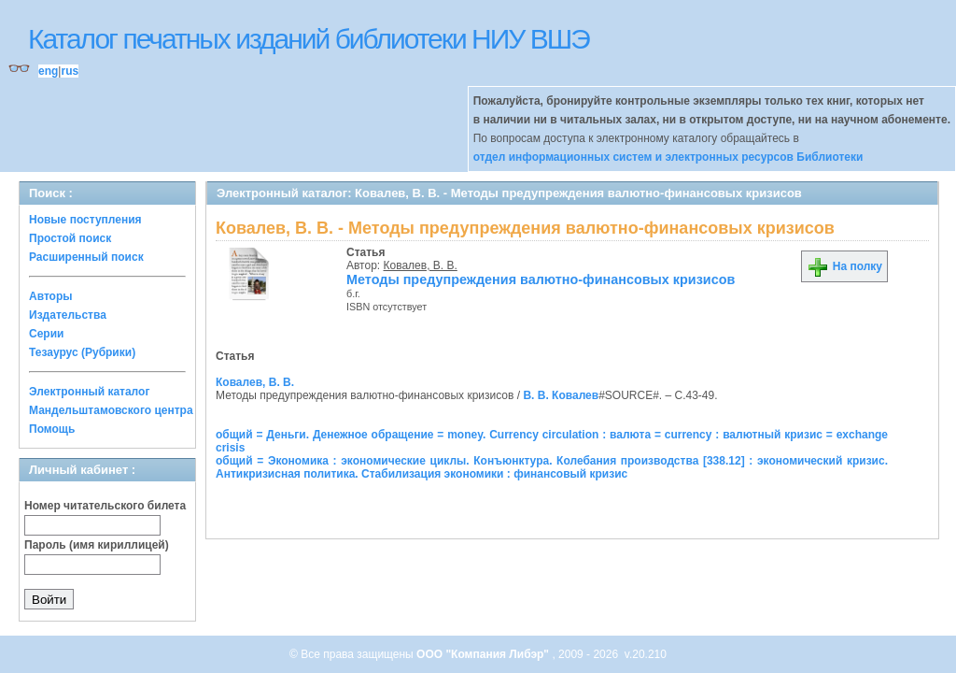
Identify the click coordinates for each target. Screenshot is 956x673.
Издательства (67, 315)
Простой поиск (70, 238)
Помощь (52, 429)
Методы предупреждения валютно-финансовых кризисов (540, 279)
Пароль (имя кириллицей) (96, 544)
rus (69, 71)
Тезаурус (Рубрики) (82, 352)
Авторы (51, 296)
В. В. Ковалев (560, 395)
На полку (844, 266)
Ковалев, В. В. (420, 265)
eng (48, 71)
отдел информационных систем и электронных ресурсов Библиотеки (668, 157)
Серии (46, 333)
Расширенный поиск (86, 257)
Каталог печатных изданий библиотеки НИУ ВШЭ (308, 38)
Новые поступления (85, 219)
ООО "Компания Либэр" (484, 654)
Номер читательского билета (105, 505)
